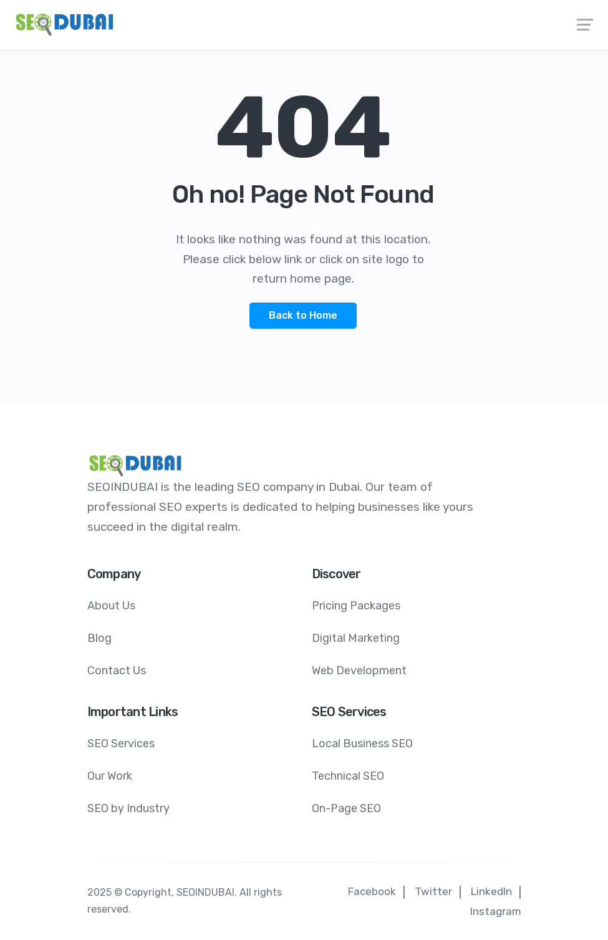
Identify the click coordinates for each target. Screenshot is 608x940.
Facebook (372, 891)
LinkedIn (491, 891)
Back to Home (303, 315)
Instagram (495, 911)
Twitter (433, 891)
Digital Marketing (356, 638)
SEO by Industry (128, 808)
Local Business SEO (362, 743)
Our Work (109, 776)
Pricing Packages (356, 606)
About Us (111, 606)
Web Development (359, 670)
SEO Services (121, 743)
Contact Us (116, 670)
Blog (99, 638)
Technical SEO (348, 776)
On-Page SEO (346, 808)
